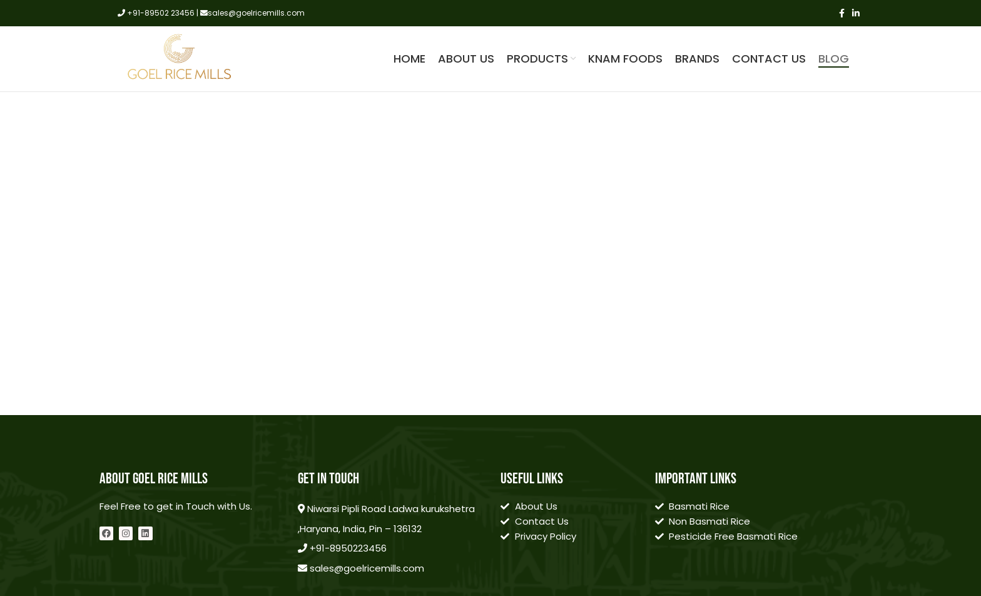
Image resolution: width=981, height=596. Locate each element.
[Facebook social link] (841, 13)
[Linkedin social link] (855, 13)
